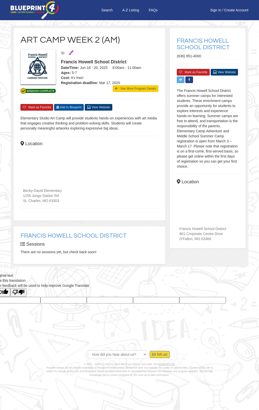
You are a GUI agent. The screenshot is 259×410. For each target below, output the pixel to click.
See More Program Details (135, 88)
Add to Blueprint (68, 107)
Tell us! (159, 354)
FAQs (153, 10)
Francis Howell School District (73, 236)
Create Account (236, 10)
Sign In (215, 10)
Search (107, 10)
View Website (98, 107)
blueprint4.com (166, 364)
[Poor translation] (18, 292)
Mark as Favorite (37, 107)
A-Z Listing (130, 10)
